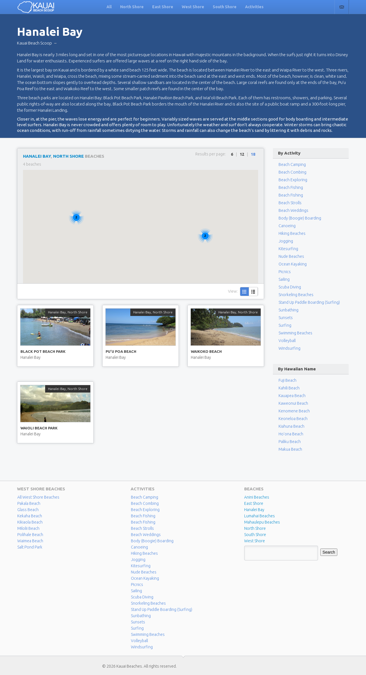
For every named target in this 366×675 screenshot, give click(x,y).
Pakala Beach (28, 503)
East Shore (162, 7)
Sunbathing (288, 310)
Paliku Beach (290, 441)
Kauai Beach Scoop (34, 43)
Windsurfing (289, 348)
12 (242, 154)
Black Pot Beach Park (43, 351)
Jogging (286, 241)
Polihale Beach (30, 534)
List (253, 291)
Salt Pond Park (29, 547)
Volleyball (287, 340)
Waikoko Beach (206, 351)
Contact (341, 7)
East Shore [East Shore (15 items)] (253, 503)
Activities (254, 7)
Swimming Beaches (295, 333)
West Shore (193, 7)
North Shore (132, 7)
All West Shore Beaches (38, 497)
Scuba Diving (290, 287)
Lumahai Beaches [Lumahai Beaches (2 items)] (259, 516)
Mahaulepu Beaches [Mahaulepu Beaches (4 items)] (262, 522)
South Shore (225, 7)
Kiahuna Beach (291, 426)
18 (253, 154)
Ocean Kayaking (293, 264)
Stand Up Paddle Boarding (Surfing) (309, 302)
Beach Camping (144, 497)
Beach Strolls (290, 203)
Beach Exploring (293, 180)
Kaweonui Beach (293, 403)
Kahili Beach (289, 388)
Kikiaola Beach (30, 522)
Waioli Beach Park (39, 428)
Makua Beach (290, 449)
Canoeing (287, 225)
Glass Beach (28, 509)
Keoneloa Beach (293, 418)
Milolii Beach (28, 528)
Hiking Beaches (292, 233)
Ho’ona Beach (291, 434)
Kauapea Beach (292, 395)
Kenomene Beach (294, 411)
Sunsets (286, 317)
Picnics (285, 271)
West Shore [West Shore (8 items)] (254, 541)
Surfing (285, 325)
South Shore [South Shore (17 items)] (255, 534)
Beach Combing (292, 172)
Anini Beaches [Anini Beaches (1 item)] (256, 497)
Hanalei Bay (37, 156)
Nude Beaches (291, 256)
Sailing (284, 279)
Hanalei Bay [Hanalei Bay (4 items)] (254, 509)
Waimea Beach (30, 541)
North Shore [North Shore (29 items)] (255, 528)
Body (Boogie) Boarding (300, 218)
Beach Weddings (293, 210)
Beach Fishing (291, 187)
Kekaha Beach (29, 516)
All (109, 7)
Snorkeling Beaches (296, 294)
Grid (244, 291)
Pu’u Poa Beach (121, 351)
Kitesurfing (288, 248)
